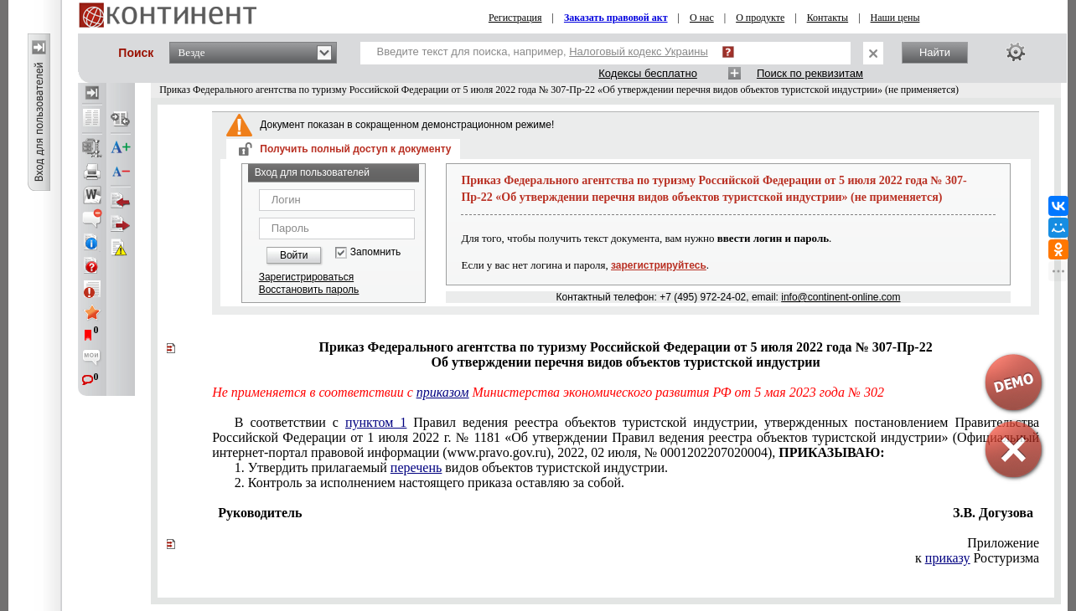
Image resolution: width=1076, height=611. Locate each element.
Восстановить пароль (309, 289)
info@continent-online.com (840, 297)
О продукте (760, 17)
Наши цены (895, 17)
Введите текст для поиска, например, (542, 51)
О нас (702, 17)
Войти (294, 255)
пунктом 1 (375, 422)
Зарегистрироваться (306, 277)
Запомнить (375, 252)
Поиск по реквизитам (810, 73)
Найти (934, 52)
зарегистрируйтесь (658, 265)
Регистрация (515, 17)
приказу (947, 558)
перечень (416, 467)
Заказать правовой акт (616, 17)
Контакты (828, 17)
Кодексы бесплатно (647, 73)
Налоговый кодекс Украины (638, 51)
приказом (442, 392)
